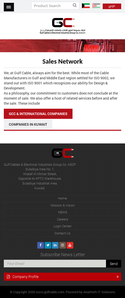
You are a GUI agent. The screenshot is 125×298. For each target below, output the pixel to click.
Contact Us (62, 233)
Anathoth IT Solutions (99, 292)
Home (62, 198)
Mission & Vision (63, 205)
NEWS (62, 212)
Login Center (62, 226)
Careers (62, 219)
